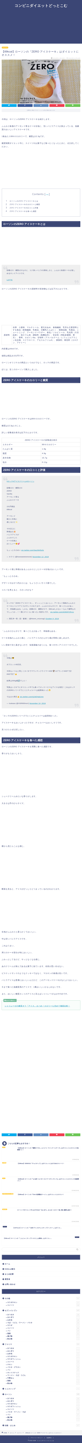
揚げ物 (43, 1336)
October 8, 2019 (52, 619)
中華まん (43, 1378)
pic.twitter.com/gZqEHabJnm (32, 697)
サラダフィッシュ (43, 1359)
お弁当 (43, 1320)
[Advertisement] (41, 27)
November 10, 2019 (37, 703)
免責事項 (49, 1437)
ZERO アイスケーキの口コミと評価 (24, 208)
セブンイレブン (42, 1310)
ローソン (42, 1394)
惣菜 (43, 1333)
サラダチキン (43, 1302)
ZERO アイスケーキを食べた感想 (23, 211)
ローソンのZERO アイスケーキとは (24, 201)
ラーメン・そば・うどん (43, 1375)
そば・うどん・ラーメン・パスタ (43, 1323)
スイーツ (5, 47)
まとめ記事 (9, 1274)
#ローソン (30, 481)
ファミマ (42, 1344)
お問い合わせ (10, 1284)
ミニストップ (42, 1389)
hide (47, 194)
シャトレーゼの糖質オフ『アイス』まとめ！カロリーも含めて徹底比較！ (37, 1006)
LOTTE (9, 280)
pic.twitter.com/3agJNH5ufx (32, 550)
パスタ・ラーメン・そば (43, 1412)
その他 (42, 1298)
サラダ (43, 1325)
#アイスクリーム (19, 481)
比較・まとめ (42, 1425)
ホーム (7, 1264)
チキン (43, 1364)
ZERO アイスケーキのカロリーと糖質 (25, 204)
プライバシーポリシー (36, 1437)
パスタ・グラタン (43, 1367)
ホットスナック (43, 1373)
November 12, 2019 (40, 557)
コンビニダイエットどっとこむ (41, 5)
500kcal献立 (10, 1269)
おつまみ (43, 1315)
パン (43, 1331)
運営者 (7, 1279)
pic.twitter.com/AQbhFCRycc (62, 612)
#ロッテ (10, 481)
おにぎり (43, 1317)
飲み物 (43, 1339)
